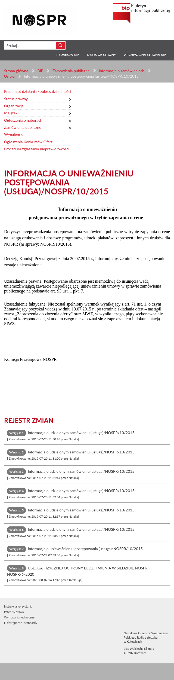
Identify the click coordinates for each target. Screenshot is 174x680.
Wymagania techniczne (19, 617)
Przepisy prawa (14, 612)
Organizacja (14, 106)
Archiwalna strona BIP (145, 55)
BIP (40, 70)
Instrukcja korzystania (18, 606)
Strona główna (16, 70)
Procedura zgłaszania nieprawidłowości (36, 149)
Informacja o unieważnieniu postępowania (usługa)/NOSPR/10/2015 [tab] (75, 551)
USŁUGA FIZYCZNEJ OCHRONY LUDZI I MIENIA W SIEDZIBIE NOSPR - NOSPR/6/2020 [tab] (78, 573)
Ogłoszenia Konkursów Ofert (28, 142)
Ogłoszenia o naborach (23, 120)
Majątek (10, 113)
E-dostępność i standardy (20, 622)
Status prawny (16, 99)
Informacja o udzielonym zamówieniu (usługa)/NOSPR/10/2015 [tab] (71, 435)
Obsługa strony (101, 55)
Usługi (9, 76)
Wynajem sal (14, 134)
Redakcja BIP (67, 55)
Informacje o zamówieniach (121, 70)
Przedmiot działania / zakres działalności (37, 91)
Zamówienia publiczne (71, 70)
